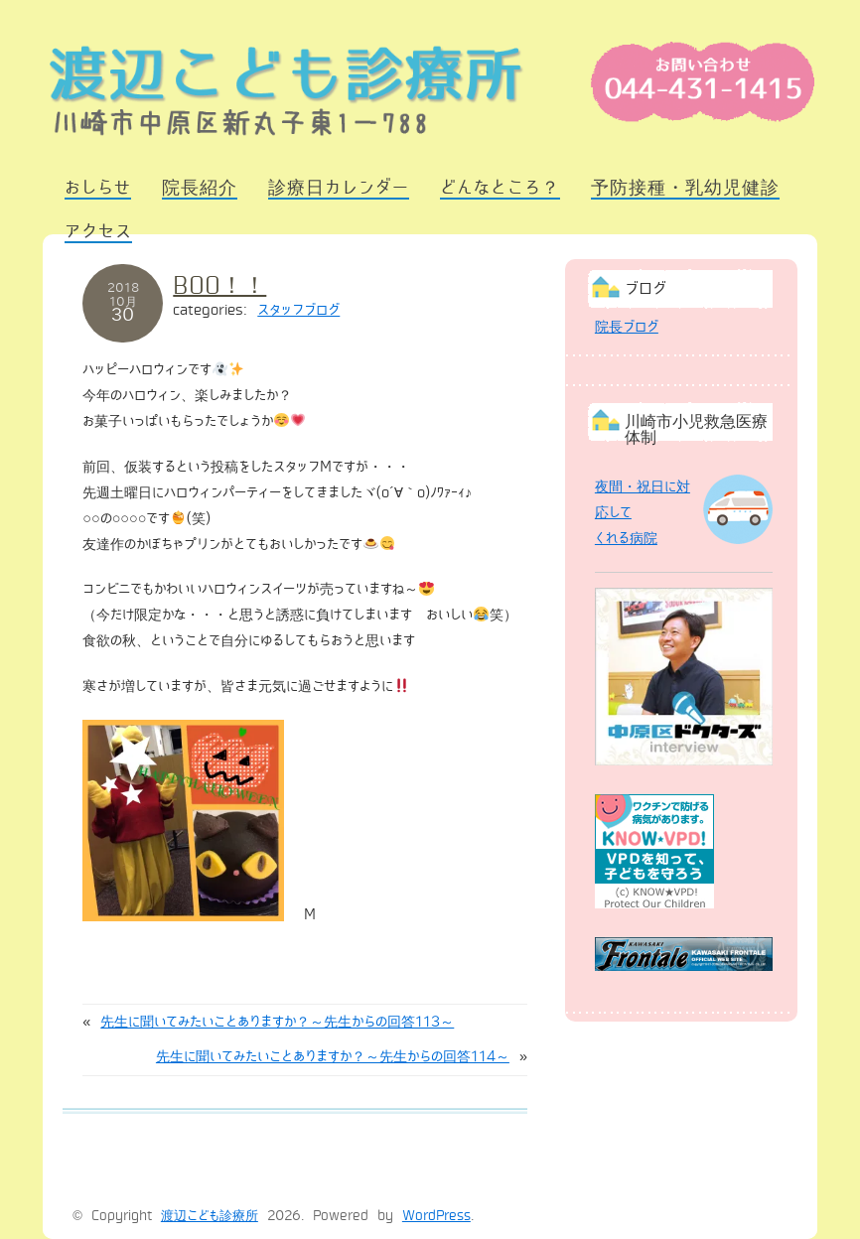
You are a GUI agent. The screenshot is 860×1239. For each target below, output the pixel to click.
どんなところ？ (500, 188)
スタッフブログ (298, 310)
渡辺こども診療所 (209, 1216)
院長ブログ (626, 327)
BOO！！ (219, 285)
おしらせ (98, 188)
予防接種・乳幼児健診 (685, 188)
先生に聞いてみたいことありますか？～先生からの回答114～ (332, 1056)
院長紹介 (199, 188)
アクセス (98, 231)
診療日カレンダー (338, 188)
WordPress (436, 1216)
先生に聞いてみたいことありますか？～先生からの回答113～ (277, 1022)
